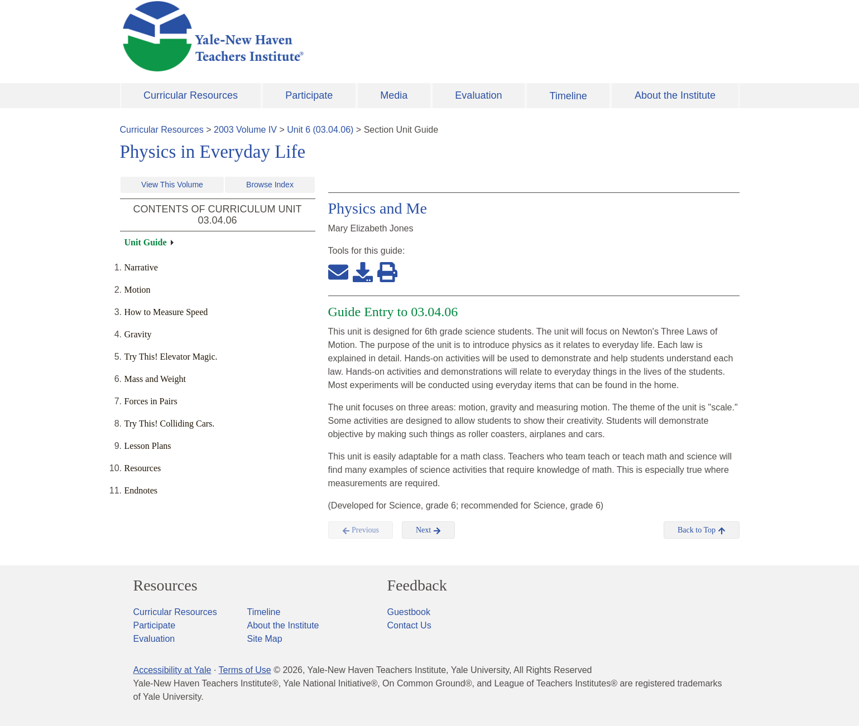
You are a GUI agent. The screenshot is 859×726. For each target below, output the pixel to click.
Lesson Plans (147, 446)
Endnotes (141, 490)
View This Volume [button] (172, 184)
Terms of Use (244, 670)
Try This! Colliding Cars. (169, 423)
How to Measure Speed (166, 312)
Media (393, 95)
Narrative (141, 267)
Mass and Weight (155, 379)
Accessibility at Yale (172, 670)
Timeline (568, 95)
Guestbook (408, 612)
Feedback (417, 585)
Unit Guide (145, 242)
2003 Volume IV (245, 129)
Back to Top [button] (701, 530)
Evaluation (478, 95)
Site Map (264, 638)
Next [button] (428, 530)
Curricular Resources (190, 95)
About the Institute (675, 95)
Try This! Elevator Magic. (171, 356)
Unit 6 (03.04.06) (320, 129)
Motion (137, 289)
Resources (142, 468)
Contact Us (409, 625)
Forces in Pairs (150, 401)
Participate (309, 95)
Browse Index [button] (270, 184)
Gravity (138, 334)
